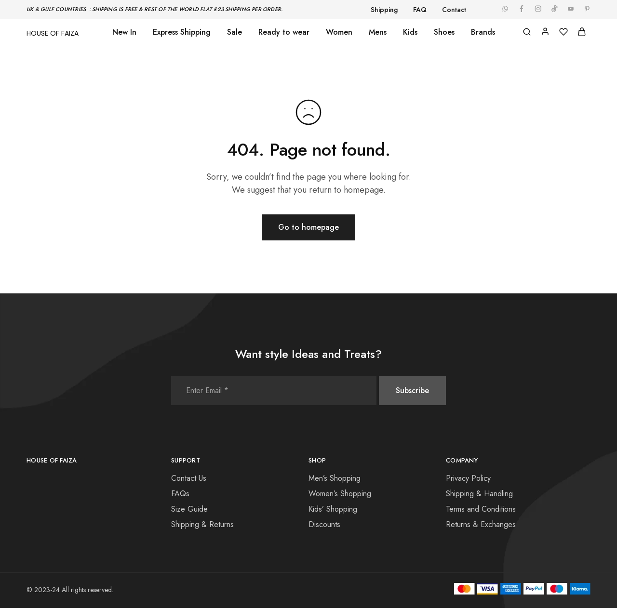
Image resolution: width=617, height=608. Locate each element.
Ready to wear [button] (283, 32)
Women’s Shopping (339, 493)
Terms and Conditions (481, 509)
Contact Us (188, 478)
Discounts (324, 524)
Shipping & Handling (479, 493)
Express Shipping (182, 32)
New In (124, 32)
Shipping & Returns (202, 524)
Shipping (384, 9)
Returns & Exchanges (481, 524)
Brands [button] (483, 32)
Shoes (444, 32)
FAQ (420, 9)
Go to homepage (308, 227)
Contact (454, 9)
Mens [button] (378, 32)
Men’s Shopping (334, 478)
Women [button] (339, 32)
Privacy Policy (468, 478)
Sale (234, 32)
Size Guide (189, 509)
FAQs (180, 493)
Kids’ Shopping (332, 509)
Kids (410, 32)
